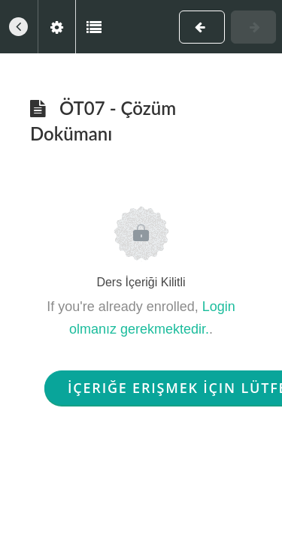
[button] (19, 26)
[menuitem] (56, 26)
